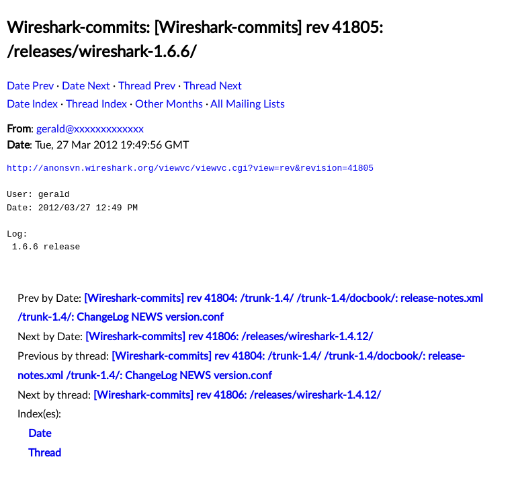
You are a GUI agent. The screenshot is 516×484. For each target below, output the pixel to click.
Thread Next (212, 86)
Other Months (169, 104)
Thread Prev (146, 86)
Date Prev (30, 86)
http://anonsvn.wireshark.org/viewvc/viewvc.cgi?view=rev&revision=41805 (190, 168)
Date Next (86, 86)
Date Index (32, 104)
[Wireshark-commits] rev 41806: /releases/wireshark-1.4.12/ (229, 336)
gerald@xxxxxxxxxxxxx (90, 129)
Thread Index (96, 104)
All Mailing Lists (247, 104)
